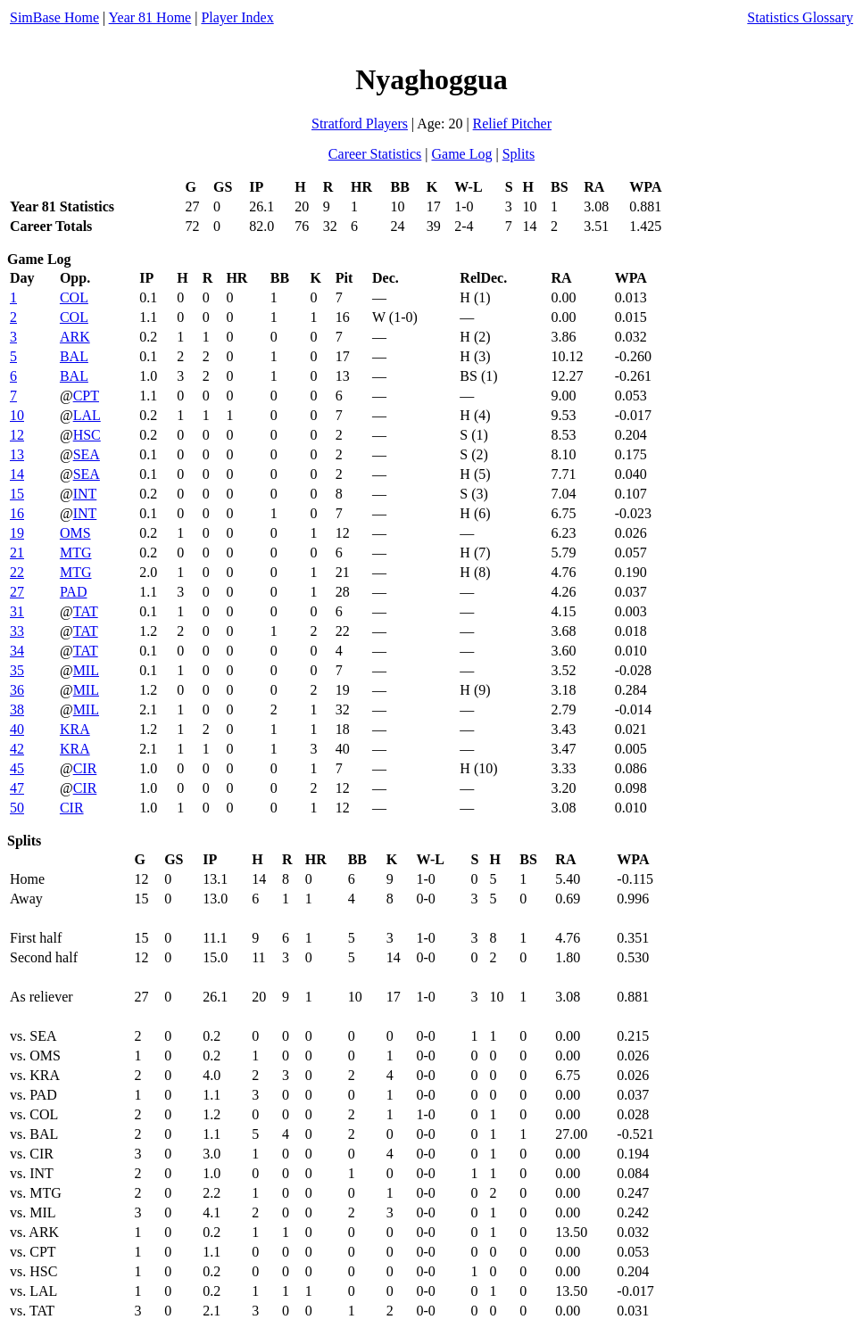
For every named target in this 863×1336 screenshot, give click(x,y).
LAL (87, 415)
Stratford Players (359, 123)
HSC (87, 434)
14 (17, 474)
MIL (86, 670)
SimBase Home (54, 17)
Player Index (237, 17)
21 (17, 552)
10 (17, 415)
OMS (75, 532)
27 (17, 591)
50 (17, 807)
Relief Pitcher (512, 123)
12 (17, 434)
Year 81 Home (150, 17)
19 (17, 532)
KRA (75, 729)
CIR (85, 768)
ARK (75, 336)
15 (17, 493)
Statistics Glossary (800, 17)
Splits (518, 153)
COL (74, 297)
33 (17, 631)
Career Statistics (374, 153)
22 (17, 572)
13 (17, 454)
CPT (86, 395)
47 (17, 788)
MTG (76, 552)
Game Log (461, 153)
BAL (74, 356)
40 (17, 729)
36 (17, 689)
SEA (86, 454)
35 (17, 670)
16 (17, 513)
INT (85, 493)
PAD (73, 591)
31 (17, 611)
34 (17, 650)
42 (17, 748)
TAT (85, 611)
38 (17, 709)
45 (17, 768)
